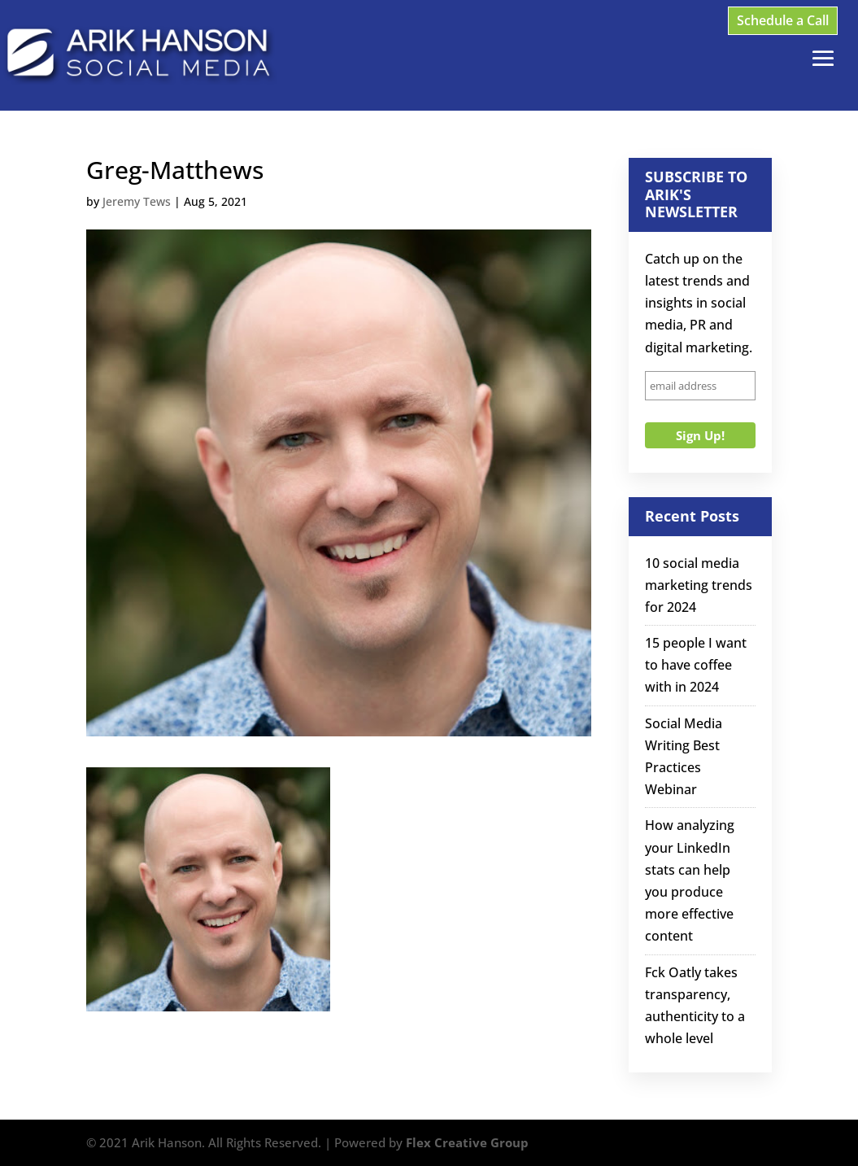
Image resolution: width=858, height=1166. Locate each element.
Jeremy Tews (136, 201)
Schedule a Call (783, 20)
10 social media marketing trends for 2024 (698, 585)
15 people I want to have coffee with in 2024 (696, 665)
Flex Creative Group (467, 1142)
